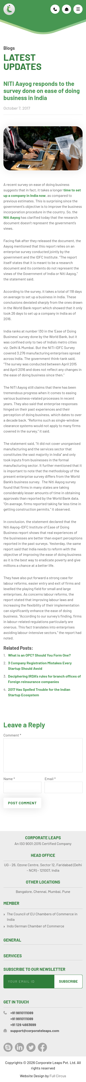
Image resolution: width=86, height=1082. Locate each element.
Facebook (42, 1047)
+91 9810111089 (55, 9)
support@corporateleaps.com (66, 9)
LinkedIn (19, 1047)
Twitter (31, 1047)
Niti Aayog (11, 217)
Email (49, 779)
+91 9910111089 (21, 1018)
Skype (8, 1047)
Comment (12, 735)
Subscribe (68, 981)
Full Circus (58, 1076)
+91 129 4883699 (23, 1024)
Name (9, 779)
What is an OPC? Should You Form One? (39, 655)
